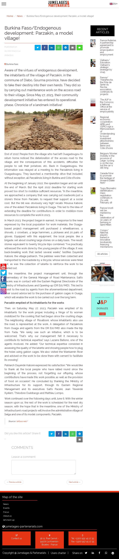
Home (10, 16)
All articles (102, 254)
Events (6, 508)
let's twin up (8, 520)
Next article (74, 482)
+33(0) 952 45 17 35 (84, 538)
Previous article (14, 482)
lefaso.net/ (22, 421)
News (20, 16)
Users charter (58, 553)
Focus (6, 512)
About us (7, 516)
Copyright (8, 552)
